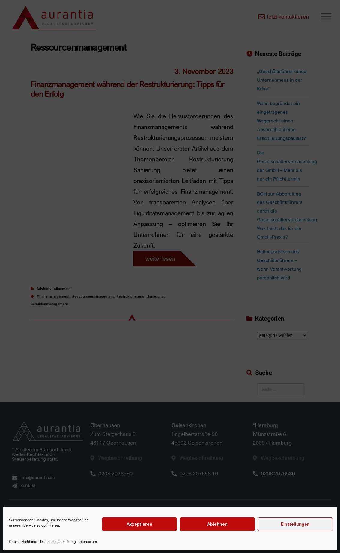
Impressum (88, 541)
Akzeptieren (139, 524)
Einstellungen (295, 524)
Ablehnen (217, 524)
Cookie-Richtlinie (23, 541)
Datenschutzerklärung (58, 541)
